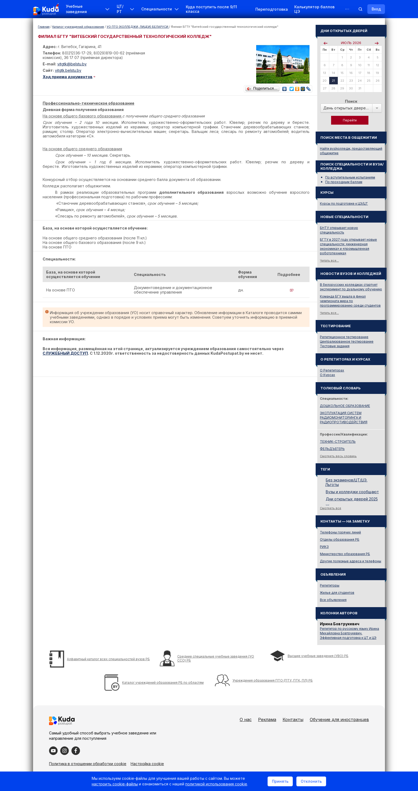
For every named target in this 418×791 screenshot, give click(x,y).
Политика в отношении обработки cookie (87, 763)
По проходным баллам (343, 182)
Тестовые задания (334, 346)
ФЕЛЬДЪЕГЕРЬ (332, 449)
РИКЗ (324, 547)
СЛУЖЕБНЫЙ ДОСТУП (65, 353)
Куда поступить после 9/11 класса (211, 9)
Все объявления (333, 600)
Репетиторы (329, 585)
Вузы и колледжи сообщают (352, 491)
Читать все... (329, 260)
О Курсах (327, 375)
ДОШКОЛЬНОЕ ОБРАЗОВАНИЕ (345, 406)
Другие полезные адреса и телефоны (350, 561)
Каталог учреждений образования (78, 27)
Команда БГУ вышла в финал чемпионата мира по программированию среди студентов (350, 300)
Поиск (351, 101)
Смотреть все (330, 508)
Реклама (267, 719)
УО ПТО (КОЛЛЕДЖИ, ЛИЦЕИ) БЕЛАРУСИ (138, 27)
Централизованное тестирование (346, 341)
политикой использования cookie (216, 784)
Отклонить (311, 781)
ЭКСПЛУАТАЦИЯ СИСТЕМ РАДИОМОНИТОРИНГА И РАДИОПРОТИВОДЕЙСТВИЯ (343, 417)
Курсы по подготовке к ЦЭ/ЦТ (344, 203)
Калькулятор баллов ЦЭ (314, 9)
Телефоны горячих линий (340, 532)
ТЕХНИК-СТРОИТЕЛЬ (338, 442)
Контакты (293, 719)
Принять (280, 781)
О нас (246, 719)
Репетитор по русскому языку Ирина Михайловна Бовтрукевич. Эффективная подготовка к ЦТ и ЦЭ (349, 633)
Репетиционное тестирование (344, 337)
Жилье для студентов (337, 593)
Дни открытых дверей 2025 (352, 499)
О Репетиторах (332, 370)
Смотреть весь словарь (338, 456)
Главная (44, 27)
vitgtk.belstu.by (68, 70)
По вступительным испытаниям (350, 177)
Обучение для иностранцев (339, 719)
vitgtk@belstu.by (72, 64)
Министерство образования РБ (345, 554)
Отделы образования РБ (339, 539)
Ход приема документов (68, 76)
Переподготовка (271, 9)
